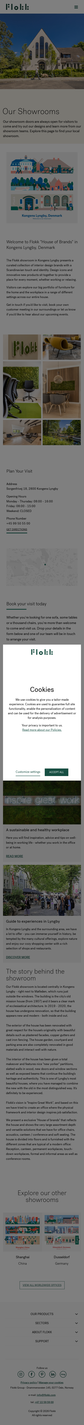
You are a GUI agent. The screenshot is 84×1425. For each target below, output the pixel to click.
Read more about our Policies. (42, 730)
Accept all (56, 772)
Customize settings (28, 772)
